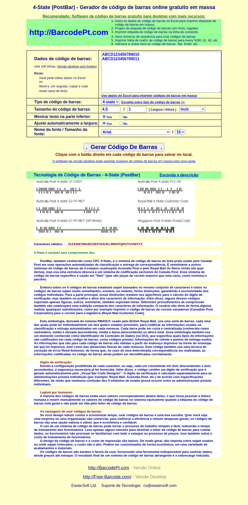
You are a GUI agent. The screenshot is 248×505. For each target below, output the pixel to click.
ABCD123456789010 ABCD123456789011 (161, 72)
